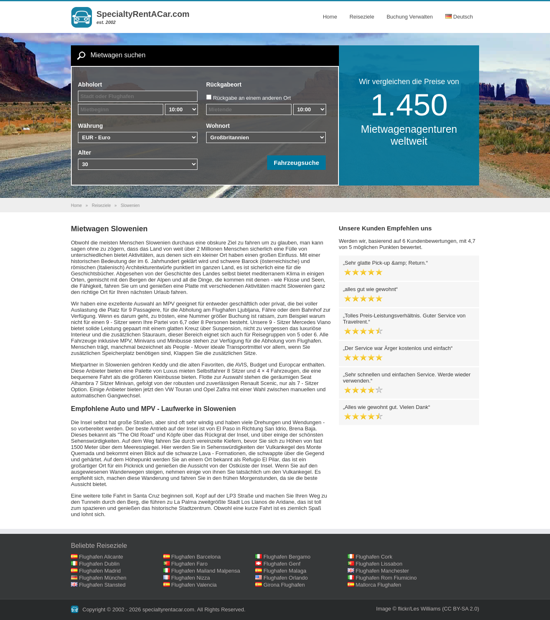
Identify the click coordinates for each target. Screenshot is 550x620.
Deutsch (459, 17)
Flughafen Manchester (382, 571)
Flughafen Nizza (190, 578)
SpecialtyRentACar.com (143, 14)
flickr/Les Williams (419, 609)
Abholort (90, 84)
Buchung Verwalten (410, 17)
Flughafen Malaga (284, 571)
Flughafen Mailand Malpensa (205, 571)
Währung (90, 125)
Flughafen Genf (282, 564)
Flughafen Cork (374, 557)
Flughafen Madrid (100, 571)
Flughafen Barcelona (196, 557)
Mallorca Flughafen (379, 585)
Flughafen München (103, 578)
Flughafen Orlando (285, 578)
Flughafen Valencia (193, 585)
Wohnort (218, 125)
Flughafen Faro (189, 564)
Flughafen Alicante (101, 557)
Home (330, 17)
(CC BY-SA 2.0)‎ (460, 609)
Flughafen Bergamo (286, 557)
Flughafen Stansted (102, 585)
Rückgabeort (224, 84)
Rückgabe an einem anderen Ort (252, 98)
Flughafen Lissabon (379, 564)
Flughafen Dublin (99, 564)
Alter (84, 152)
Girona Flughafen (284, 585)
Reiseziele (362, 17)
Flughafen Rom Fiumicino (386, 578)
